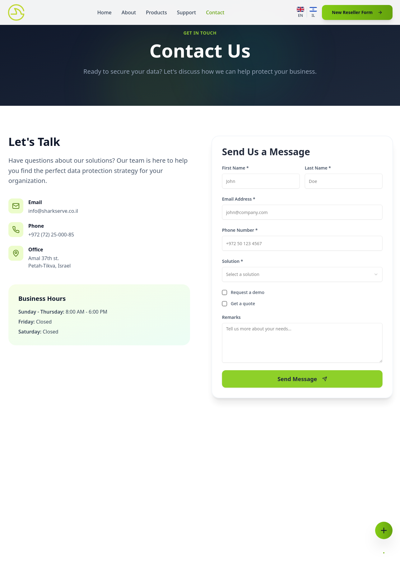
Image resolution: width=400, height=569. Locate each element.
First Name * (237, 168)
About (129, 12)
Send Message (303, 379)
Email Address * (240, 199)
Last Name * (319, 168)
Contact (215, 12)
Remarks (233, 317)
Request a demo (249, 292)
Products (156, 12)
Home (104, 12)
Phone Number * (241, 230)
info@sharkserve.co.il (53, 211)
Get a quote (244, 303)
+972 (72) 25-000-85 (51, 234)
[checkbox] (226, 292)
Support (186, 12)
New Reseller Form (357, 12)
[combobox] (304, 274)
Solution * (234, 261)
